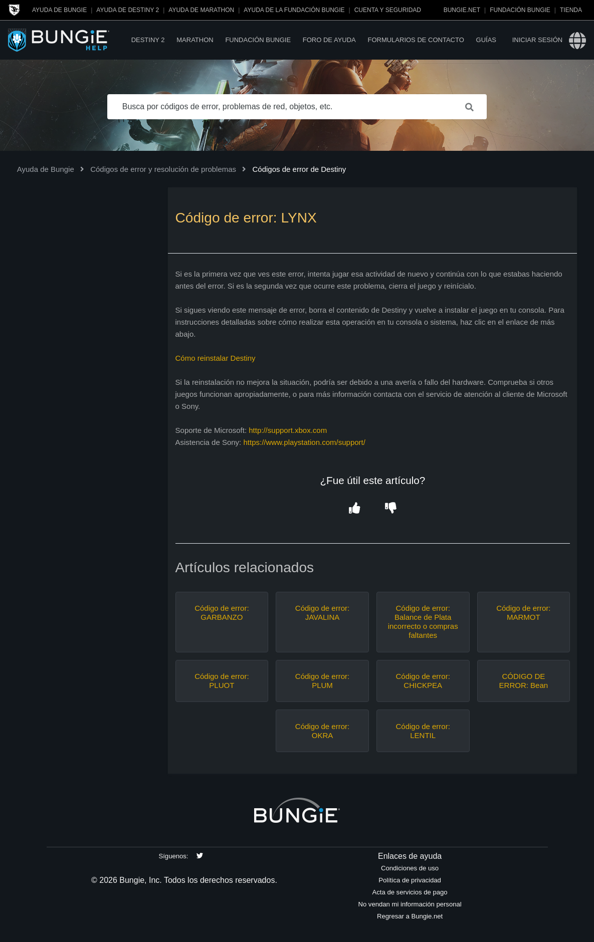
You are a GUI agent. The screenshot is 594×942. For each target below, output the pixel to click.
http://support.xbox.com (289, 430)
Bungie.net (462, 10)
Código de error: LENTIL (422, 731)
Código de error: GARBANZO (221, 612)
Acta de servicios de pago (410, 892)
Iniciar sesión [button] (537, 40)
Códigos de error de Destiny (299, 169)
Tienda (571, 10)
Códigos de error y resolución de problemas (163, 169)
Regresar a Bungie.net (410, 916)
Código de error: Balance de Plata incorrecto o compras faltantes (423, 621)
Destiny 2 (148, 40)
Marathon (194, 40)
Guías (486, 40)
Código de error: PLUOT (221, 680)
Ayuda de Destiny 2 (127, 10)
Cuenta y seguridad (387, 10)
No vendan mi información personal (409, 904)
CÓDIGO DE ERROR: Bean (523, 680)
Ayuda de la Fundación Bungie (294, 10)
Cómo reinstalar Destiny (215, 358)
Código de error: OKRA (322, 731)
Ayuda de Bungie (59, 10)
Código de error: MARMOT (523, 612)
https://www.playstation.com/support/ (304, 442)
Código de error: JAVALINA (322, 612)
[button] (354, 509)
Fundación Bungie (520, 10)
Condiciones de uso (410, 868)
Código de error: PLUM (322, 680)
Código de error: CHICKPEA (422, 680)
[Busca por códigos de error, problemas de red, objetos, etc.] (297, 106)
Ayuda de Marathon (201, 10)
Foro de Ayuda (329, 40)
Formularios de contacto (415, 40)
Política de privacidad (409, 880)
